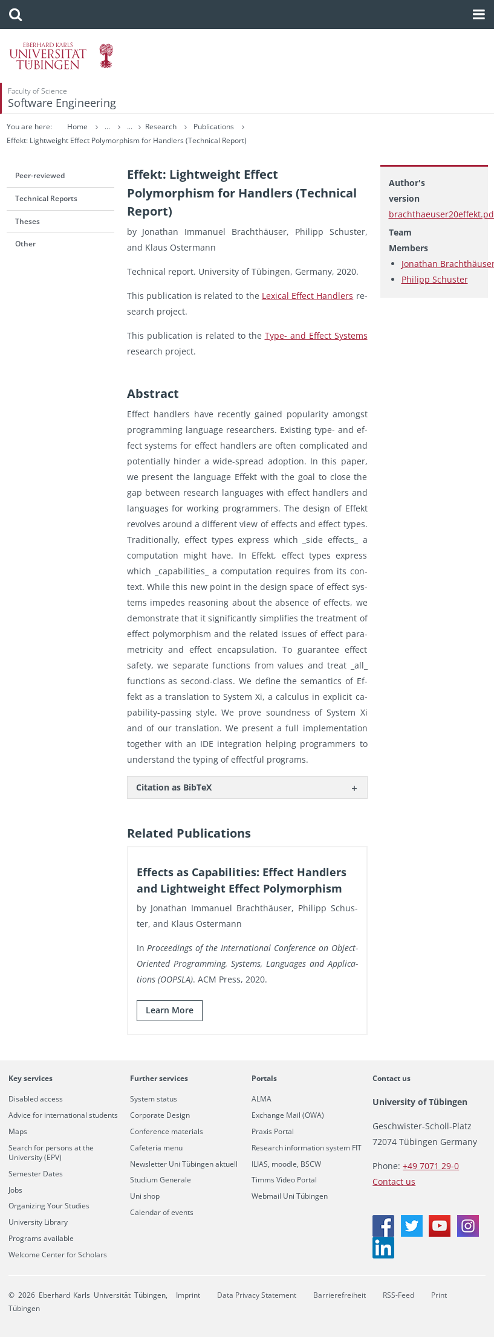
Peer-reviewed (40, 175)
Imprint (188, 1295)
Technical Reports (46, 198)
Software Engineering (62, 102)
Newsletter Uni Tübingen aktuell (184, 1164)
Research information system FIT (307, 1148)
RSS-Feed (398, 1295)
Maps (17, 1132)
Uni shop (145, 1196)
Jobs (15, 1190)
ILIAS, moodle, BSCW (286, 1164)
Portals (264, 1078)
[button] (15, 14)
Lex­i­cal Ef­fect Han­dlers (307, 295)
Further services (159, 1078)
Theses (27, 221)
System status (153, 1099)
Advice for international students (63, 1115)
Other (25, 244)
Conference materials (166, 1132)
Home (77, 126)
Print (439, 1295)
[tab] (247, 787)
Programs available (41, 1238)
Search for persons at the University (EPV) (51, 1152)
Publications (214, 126)
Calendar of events (161, 1212)
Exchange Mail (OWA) (288, 1115)
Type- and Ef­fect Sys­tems (316, 335)
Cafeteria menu (156, 1148)
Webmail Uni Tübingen (290, 1196)
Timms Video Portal (284, 1180)
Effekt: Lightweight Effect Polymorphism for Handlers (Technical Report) (127, 140)
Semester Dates (35, 1174)
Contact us (391, 1078)
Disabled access (35, 1099)
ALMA (261, 1099)
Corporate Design (160, 1115)
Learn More (169, 1010)
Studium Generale (160, 1180)
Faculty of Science (37, 91)
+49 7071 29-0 (431, 1166)
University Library (38, 1222)
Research (161, 126)
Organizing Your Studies (48, 1206)
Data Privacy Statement (256, 1295)
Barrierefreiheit (339, 1295)
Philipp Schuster (434, 279)
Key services (30, 1078)
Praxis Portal (273, 1132)
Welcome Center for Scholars (57, 1255)
